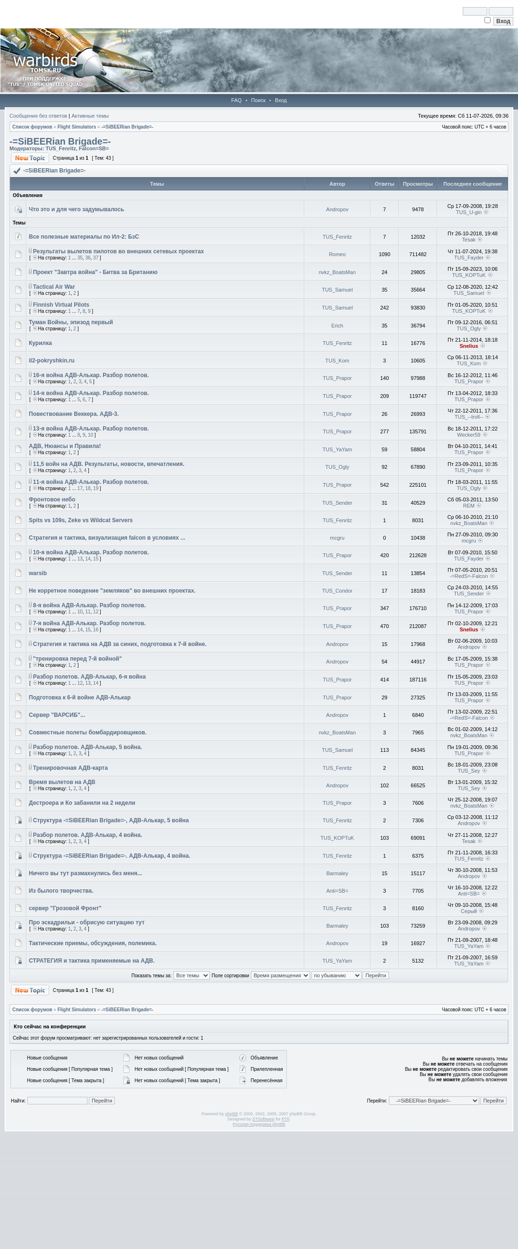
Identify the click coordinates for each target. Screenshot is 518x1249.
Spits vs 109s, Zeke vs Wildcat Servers (81, 520)
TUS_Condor (337, 591)
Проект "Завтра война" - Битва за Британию (95, 272)
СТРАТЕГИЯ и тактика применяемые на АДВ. (92, 960)
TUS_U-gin (469, 212)
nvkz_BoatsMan (337, 272)
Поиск (258, 100)
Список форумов (32, 126)
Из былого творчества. (61, 890)
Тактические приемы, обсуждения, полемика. (92, 943)
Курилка (40, 343)
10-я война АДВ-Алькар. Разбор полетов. (91, 552)
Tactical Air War (54, 287)
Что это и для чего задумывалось (76, 209)
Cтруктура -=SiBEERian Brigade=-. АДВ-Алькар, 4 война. (111, 856)
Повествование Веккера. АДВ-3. (74, 414)
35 (80, 257)
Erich (337, 325)
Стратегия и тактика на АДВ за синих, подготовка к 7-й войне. (120, 644)
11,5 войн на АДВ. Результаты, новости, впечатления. (108, 464)
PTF (285, 1119)
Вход (281, 100)
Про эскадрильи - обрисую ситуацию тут (87, 922)
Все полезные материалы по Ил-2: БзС (84, 236)
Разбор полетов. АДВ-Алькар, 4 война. (87, 835)
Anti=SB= (337, 891)
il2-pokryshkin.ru (52, 360)
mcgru (337, 538)
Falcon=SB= (94, 148)
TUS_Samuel (337, 290)
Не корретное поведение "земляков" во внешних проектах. (112, 590)
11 (87, 611)
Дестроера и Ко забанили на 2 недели (82, 803)
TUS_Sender (337, 503)
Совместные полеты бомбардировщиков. (88, 732)
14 (87, 558)
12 (95, 611)
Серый (469, 911)
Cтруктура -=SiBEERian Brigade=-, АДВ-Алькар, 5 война (111, 820)
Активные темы (90, 116)
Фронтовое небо (52, 499)
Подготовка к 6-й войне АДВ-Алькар (80, 697)
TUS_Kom (337, 360)
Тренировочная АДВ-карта (70, 768)
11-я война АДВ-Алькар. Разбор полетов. (91, 482)
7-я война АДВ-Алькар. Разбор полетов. (89, 623)
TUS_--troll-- (469, 417)
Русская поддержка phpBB (259, 1124)
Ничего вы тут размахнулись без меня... (85, 873)
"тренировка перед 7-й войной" (77, 658)
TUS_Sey (469, 771)
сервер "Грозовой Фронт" (65, 908)
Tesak (469, 239)
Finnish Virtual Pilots (61, 304)
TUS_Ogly (469, 328)
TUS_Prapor (337, 378)
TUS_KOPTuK (468, 275)
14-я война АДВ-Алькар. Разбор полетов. (91, 393)
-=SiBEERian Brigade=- (127, 126)
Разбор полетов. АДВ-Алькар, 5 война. (87, 747)
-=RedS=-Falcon (469, 576)
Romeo (337, 254)
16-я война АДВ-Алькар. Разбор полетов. (91, 375)
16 (95, 629)
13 (80, 558)
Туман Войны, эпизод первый (71, 322)
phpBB (231, 1113)
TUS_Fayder (468, 257)
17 (80, 488)
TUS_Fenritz (60, 148)
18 (87, 488)
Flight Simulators (77, 126)
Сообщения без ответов (38, 116)
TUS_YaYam (337, 449)
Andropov (337, 209)
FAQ (236, 100)
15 (95, 558)
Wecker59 (468, 435)
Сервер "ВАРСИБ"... (57, 715)
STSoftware (263, 1119)
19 (95, 488)
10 (90, 435)
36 (87, 257)
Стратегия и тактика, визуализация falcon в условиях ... (107, 537)
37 (95, 257)
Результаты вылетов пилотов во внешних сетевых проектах (118, 251)
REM (469, 505)
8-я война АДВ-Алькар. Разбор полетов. (89, 605)
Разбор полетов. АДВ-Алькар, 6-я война (89, 676)
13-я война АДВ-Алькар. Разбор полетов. (91, 428)
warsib (38, 573)
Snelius (468, 346)
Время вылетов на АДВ (62, 782)
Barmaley (337, 873)
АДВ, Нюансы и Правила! (65, 446)
